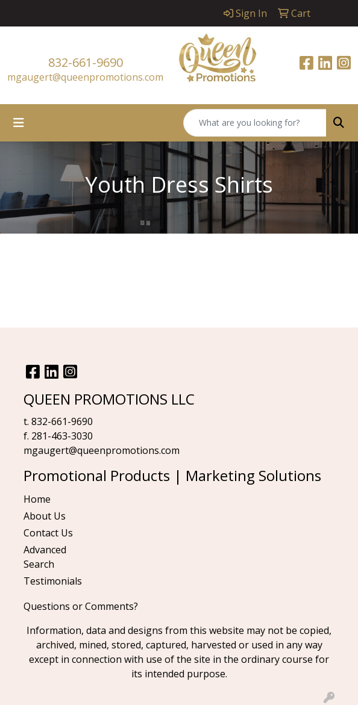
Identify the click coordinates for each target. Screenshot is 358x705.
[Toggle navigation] (18, 122)
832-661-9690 (85, 62)
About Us (45, 516)
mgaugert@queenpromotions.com (85, 77)
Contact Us (48, 532)
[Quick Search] (255, 123)
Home (37, 499)
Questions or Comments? (81, 606)
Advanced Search (45, 557)
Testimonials (53, 581)
